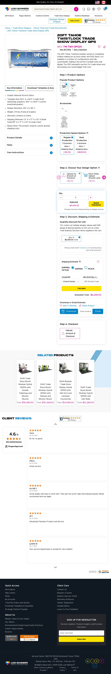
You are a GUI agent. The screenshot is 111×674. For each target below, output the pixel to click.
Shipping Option (66, 269)
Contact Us (62, 589)
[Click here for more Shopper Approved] (99, 571)
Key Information (14, 88)
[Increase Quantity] (90, 198)
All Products (10, 589)
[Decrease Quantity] (61, 198)
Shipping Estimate (70, 262)
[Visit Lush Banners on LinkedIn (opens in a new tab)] (87, 660)
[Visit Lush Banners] (16, 662)
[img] (13, 437)
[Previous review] (55, 423)
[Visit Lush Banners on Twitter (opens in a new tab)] (94, 664)
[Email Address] (81, 632)
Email (97, 311)
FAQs (30, 145)
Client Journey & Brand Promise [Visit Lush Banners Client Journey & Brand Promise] (43, 668)
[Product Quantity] (75, 198)
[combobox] (71, 281)
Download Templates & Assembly (43, 88)
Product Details (30, 138)
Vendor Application (65, 602)
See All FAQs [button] (65, 50)
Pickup (91, 269)
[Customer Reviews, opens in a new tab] (95, 20)
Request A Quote (64, 592)
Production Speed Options (74, 133)
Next (104, 177)
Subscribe (81, 638)
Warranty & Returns (65, 598)
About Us (10, 614)
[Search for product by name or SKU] (55, 9)
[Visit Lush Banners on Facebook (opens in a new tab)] (101, 660)
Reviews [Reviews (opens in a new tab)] (8, 631)
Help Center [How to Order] (10, 592)
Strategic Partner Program (16, 608)
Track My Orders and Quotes (17, 602)
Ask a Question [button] (80, 50)
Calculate (82, 288)
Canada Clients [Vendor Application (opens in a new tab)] (63, 605)
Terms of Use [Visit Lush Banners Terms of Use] (74, 668)
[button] (99, 47)
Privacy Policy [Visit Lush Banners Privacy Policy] (62, 668)
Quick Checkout (96, 204)
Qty (61, 193)
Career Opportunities (14, 628)
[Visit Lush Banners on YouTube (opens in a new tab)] (92, 660)
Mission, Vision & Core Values (17, 618)
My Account (10, 598)
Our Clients (9, 621)
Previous (58, 177)
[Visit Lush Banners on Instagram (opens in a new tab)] (96, 660)
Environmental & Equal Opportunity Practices (24, 624)
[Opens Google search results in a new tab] (11, 637)
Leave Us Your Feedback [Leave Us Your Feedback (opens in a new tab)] (67, 608)
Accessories (65, 103)
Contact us (84, 248)
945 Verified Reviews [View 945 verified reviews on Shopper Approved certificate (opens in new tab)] (14, 441)
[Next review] (55, 566)
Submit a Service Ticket (67, 595)
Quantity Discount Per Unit (73, 222)
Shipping (79, 269)
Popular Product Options (72, 80)
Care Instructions (30, 153)
